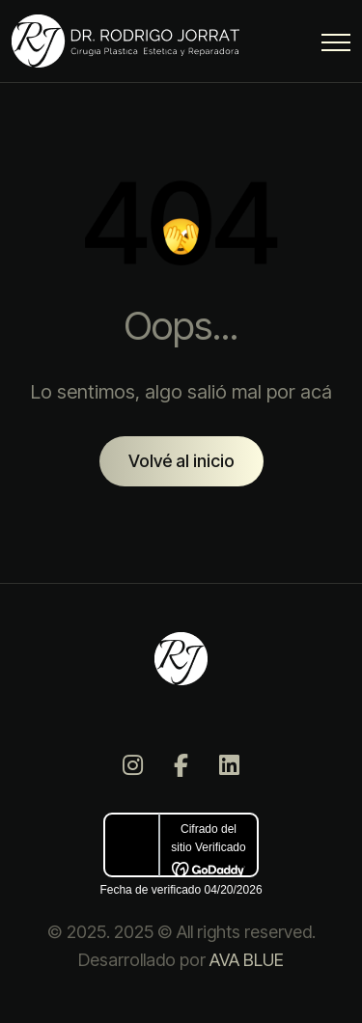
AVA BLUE (246, 960)
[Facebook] (181, 765)
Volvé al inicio (181, 461)
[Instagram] (133, 765)
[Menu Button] (335, 46)
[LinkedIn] (229, 765)
